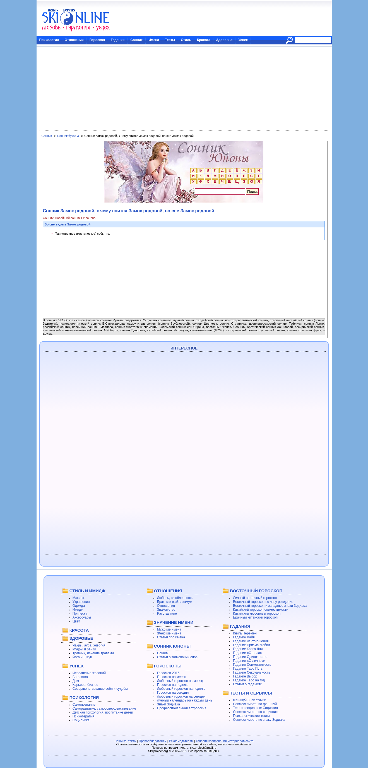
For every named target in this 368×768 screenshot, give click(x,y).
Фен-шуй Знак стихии (249, 700)
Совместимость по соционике (256, 712)
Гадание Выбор (245, 676)
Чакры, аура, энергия (89, 645)
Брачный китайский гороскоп (255, 617)
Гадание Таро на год (249, 680)
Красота (203, 40)
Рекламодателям (181, 741)
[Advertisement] (184, 88)
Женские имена (169, 633)
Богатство (80, 677)
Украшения (81, 602)
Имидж (78, 610)
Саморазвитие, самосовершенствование (104, 708)
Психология (49, 40)
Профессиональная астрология (181, 708)
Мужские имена (169, 629)
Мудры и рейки (84, 649)
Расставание (167, 613)
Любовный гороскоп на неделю (181, 689)
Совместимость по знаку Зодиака (259, 720)
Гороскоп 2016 (168, 673)
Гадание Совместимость (252, 665)
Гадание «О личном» (249, 661)
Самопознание (84, 705)
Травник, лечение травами (93, 653)
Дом (76, 681)
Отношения (74, 40)
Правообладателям (152, 741)
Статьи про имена (171, 637)
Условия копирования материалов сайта (225, 741)
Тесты (170, 40)
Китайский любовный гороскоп (256, 613)
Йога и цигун (82, 657)
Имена (153, 40)
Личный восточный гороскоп (255, 598)
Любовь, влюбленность (175, 598)
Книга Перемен (245, 633)
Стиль (186, 40)
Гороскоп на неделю (173, 685)
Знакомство (166, 610)
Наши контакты (125, 741)
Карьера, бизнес (85, 685)
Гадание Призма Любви (251, 645)
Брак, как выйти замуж (174, 602)
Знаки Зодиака (168, 704)
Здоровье (224, 40)
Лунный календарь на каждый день (184, 700)
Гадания (117, 40)
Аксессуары (82, 617)
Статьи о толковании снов (177, 657)
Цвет (76, 621)
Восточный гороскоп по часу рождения (263, 602)
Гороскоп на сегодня (173, 693)
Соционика (81, 720)
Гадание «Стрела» (247, 653)
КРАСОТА (79, 630)
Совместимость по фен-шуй (255, 704)
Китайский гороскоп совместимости (260, 610)
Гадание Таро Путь (248, 668)
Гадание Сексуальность (251, 672)
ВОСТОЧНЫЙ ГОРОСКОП (256, 590)
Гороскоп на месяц (171, 677)
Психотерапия (84, 716)
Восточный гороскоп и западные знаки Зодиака (270, 606)
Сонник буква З (68, 135)
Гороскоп (97, 40)
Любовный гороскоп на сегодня (181, 696)
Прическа (80, 613)
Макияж (79, 598)
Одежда (79, 606)
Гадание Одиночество (250, 657)
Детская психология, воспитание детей (103, 712)
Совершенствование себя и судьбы (100, 689)
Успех (243, 40)
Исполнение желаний (89, 673)
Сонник (136, 40)
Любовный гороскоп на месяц (180, 681)
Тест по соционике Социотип (255, 708)
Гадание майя (244, 637)
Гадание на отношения (250, 641)
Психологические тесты (251, 716)
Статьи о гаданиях (247, 684)
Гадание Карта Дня (248, 649)
